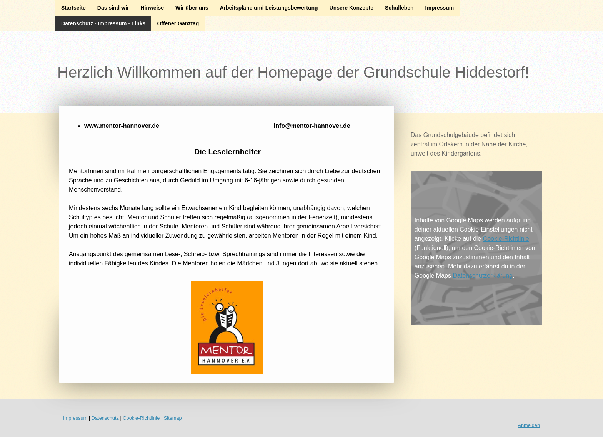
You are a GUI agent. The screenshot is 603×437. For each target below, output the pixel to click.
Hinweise (152, 8)
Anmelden (529, 425)
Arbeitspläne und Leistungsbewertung (269, 8)
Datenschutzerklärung (483, 275)
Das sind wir (113, 8)
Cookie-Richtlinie (506, 238)
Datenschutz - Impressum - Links (103, 23)
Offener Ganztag (178, 23)
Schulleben (399, 8)
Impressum (439, 8)
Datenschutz (105, 418)
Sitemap (173, 418)
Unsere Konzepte (351, 8)
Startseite (73, 8)
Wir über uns (191, 8)
